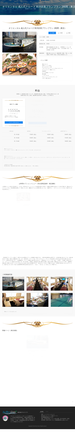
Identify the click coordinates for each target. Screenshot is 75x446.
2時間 (52, 33)
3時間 (68, 33)
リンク (47, 411)
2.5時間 (60, 33)
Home (3, 8)
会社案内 (41, 411)
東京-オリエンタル (10, 8)
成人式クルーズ (19, 8)
